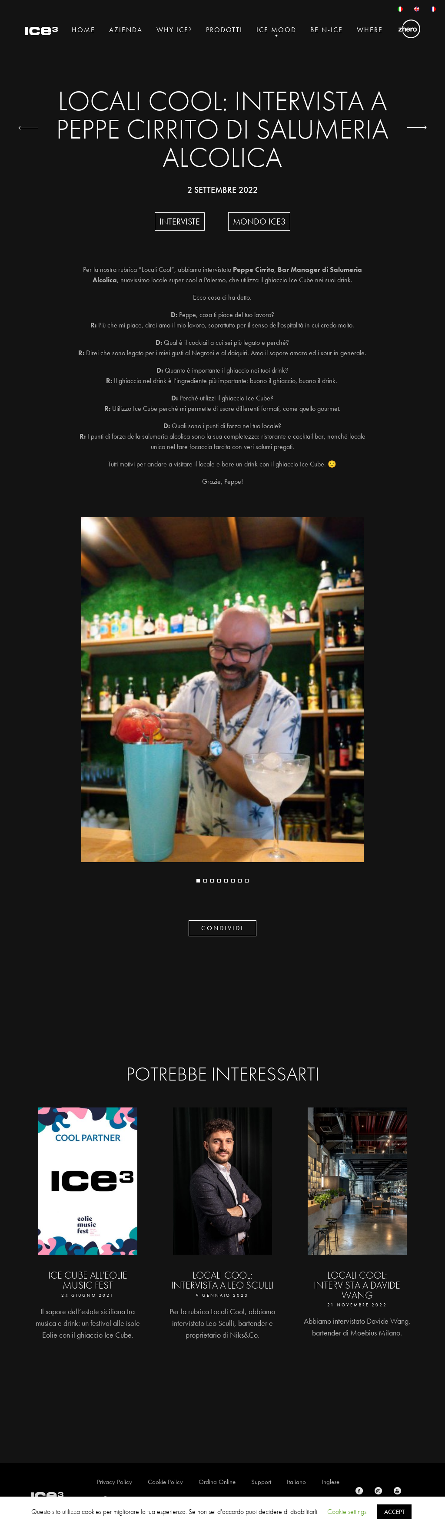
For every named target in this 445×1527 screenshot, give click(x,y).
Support (261, 1481)
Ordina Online (217, 1481)
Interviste (179, 221)
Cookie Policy (165, 1481)
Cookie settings (346, 1511)
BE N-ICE (326, 29)
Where (370, 29)
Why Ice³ (174, 29)
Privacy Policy (114, 1481)
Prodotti (224, 29)
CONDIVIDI (222, 928)
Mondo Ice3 (259, 221)
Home (83, 29)
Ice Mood (276, 29)
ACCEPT (394, 1512)
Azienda (126, 29)
